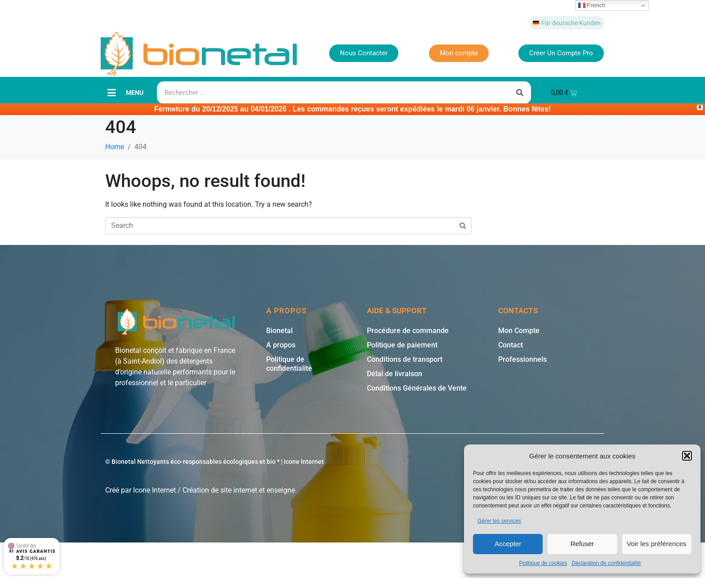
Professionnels (522, 359)
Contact (510, 344)
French (592, 5)
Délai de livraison (394, 373)
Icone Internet (154, 489)
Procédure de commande (408, 330)
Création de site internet (220, 489)
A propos (280, 344)
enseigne (281, 489)
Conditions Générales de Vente (417, 387)
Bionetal (279, 330)
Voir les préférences (657, 543)
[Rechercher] (520, 92)
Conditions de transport (404, 359)
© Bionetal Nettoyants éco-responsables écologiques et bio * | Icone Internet (214, 461)
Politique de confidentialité (289, 363)
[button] (687, 455)
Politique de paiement (402, 344)
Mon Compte (519, 330)
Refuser (582, 543)
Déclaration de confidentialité (606, 563)
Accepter (508, 543)
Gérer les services (499, 521)
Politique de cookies (543, 563)
